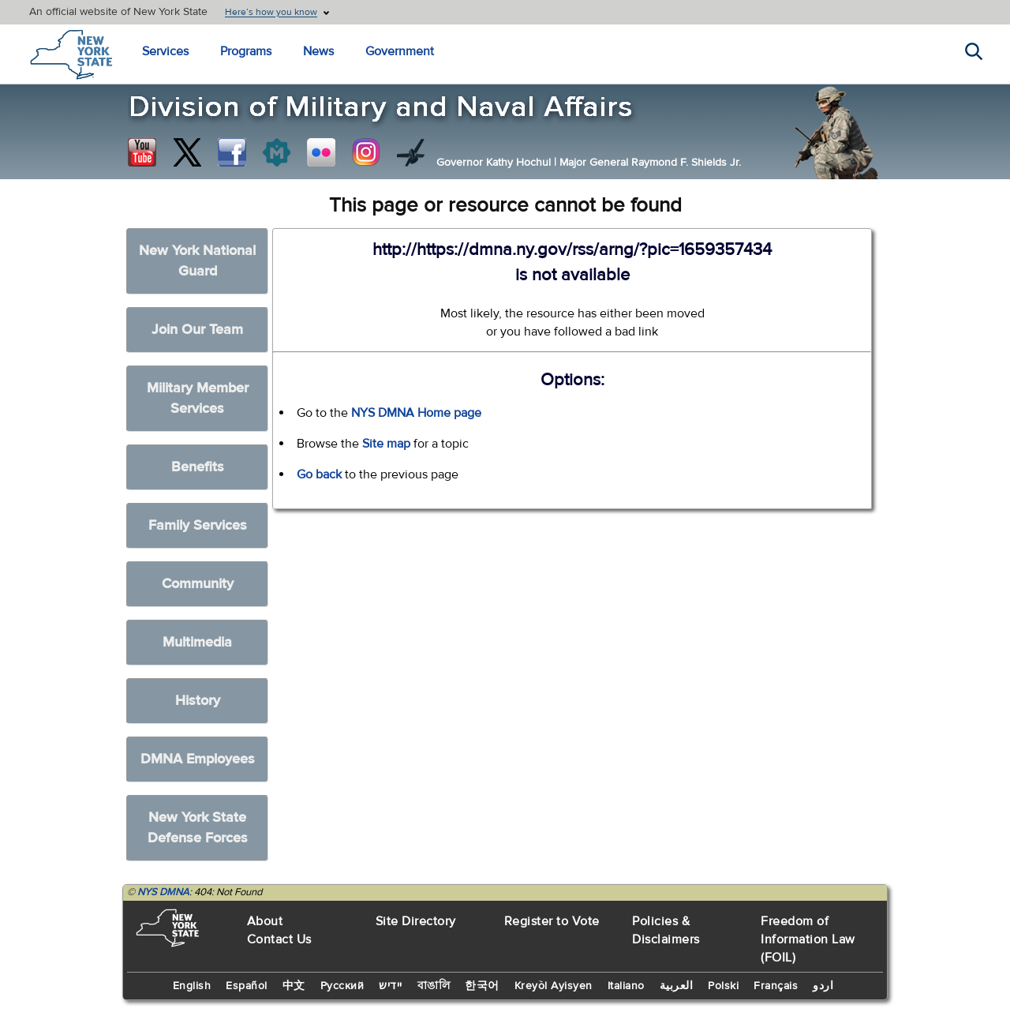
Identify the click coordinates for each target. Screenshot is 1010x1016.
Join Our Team (197, 330)
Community (198, 584)
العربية (677, 986)
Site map (386, 444)
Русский (342, 986)
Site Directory (416, 921)
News (318, 51)
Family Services (197, 525)
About (265, 921)
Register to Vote (552, 921)
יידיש (390, 986)
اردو (823, 986)
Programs (245, 51)
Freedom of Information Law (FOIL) (808, 939)
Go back (319, 474)
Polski (723, 986)
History (197, 701)
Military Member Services (198, 398)
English (192, 986)
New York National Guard (197, 261)
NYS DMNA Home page (416, 413)
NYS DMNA (163, 892)
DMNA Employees (197, 759)
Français (776, 986)
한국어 (482, 986)
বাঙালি (434, 986)
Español (246, 986)
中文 (293, 986)
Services (165, 51)
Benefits (197, 467)
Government (399, 51)
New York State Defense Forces (198, 827)
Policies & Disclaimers (666, 930)
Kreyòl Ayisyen (553, 986)
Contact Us (279, 939)
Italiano (626, 986)
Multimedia (197, 642)
